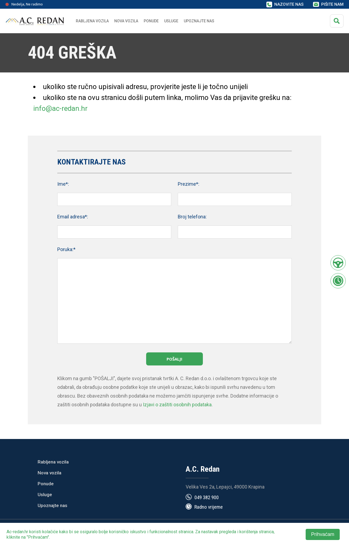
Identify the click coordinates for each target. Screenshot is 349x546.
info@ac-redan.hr (60, 108)
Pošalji (174, 359)
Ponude (46, 483)
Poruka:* (66, 249)
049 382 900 (206, 497)
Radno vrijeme (208, 507)
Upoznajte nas (52, 505)
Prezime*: (188, 184)
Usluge (171, 21)
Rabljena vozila (53, 462)
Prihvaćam (322, 534)
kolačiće (50, 531)
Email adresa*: (72, 216)
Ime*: (63, 184)
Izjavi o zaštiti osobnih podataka (177, 404)
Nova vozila (126, 21)
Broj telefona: (192, 216)
